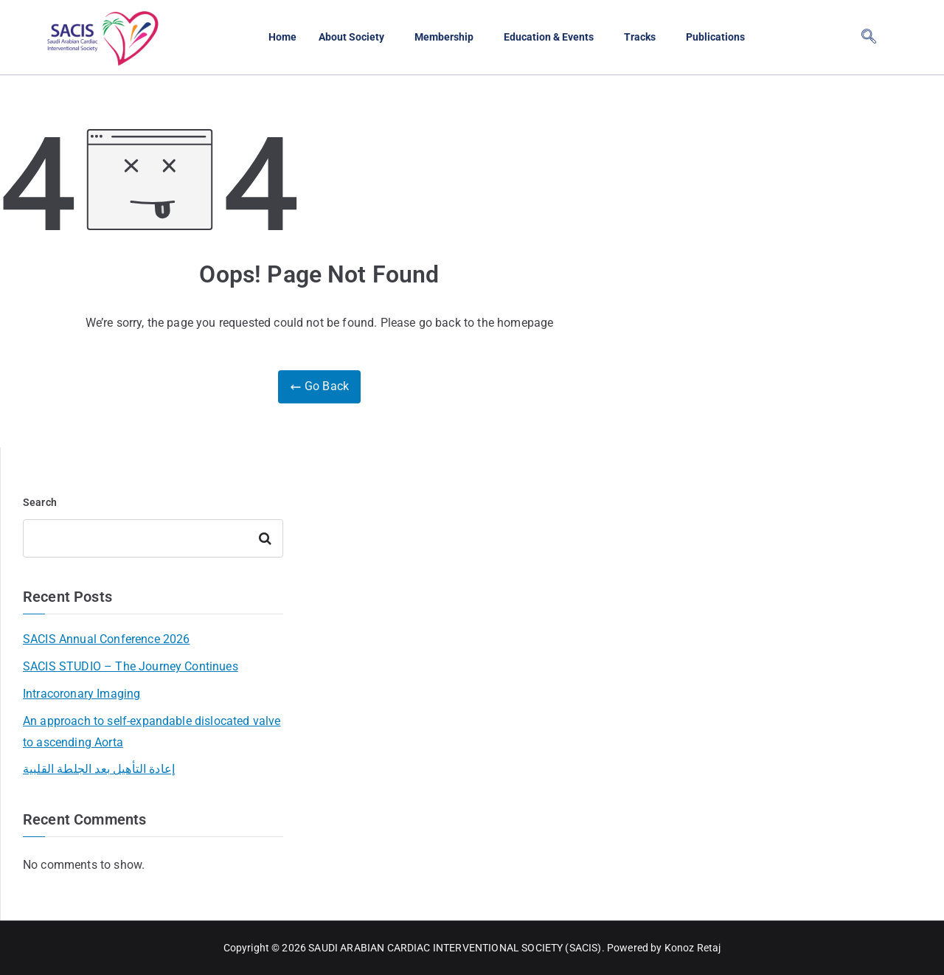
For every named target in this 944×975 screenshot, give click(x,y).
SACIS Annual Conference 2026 (106, 639)
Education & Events (549, 37)
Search (40, 502)
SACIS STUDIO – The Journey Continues (130, 666)
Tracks (644, 37)
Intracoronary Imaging (81, 694)
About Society (345, 37)
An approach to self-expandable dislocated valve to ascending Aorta (152, 731)
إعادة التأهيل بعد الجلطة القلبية (99, 769)
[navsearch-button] (869, 37)
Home (274, 37)
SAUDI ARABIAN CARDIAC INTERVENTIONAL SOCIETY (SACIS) (454, 948)
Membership (441, 37)
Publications (722, 37)
